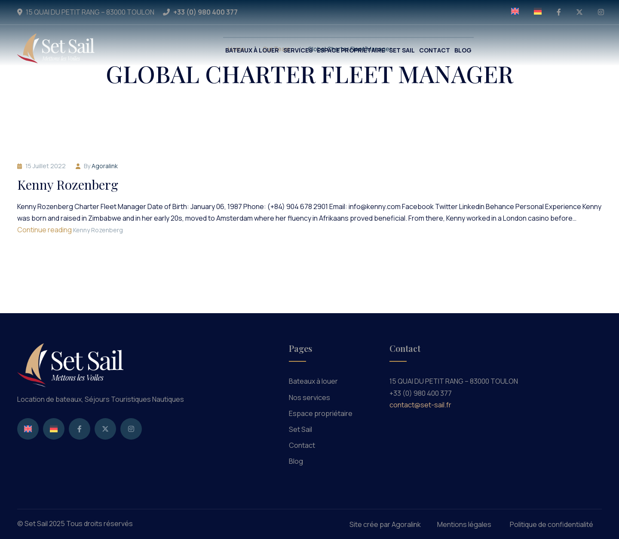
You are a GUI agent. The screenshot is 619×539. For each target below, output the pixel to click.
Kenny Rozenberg (67, 184)
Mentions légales (464, 524)
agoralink (105, 166)
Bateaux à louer (313, 381)
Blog (296, 461)
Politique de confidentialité (551, 524)
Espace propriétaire (320, 413)
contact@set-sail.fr (420, 405)
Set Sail (300, 429)
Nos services (309, 397)
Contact (302, 445)
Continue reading (70, 229)
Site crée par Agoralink (385, 524)
